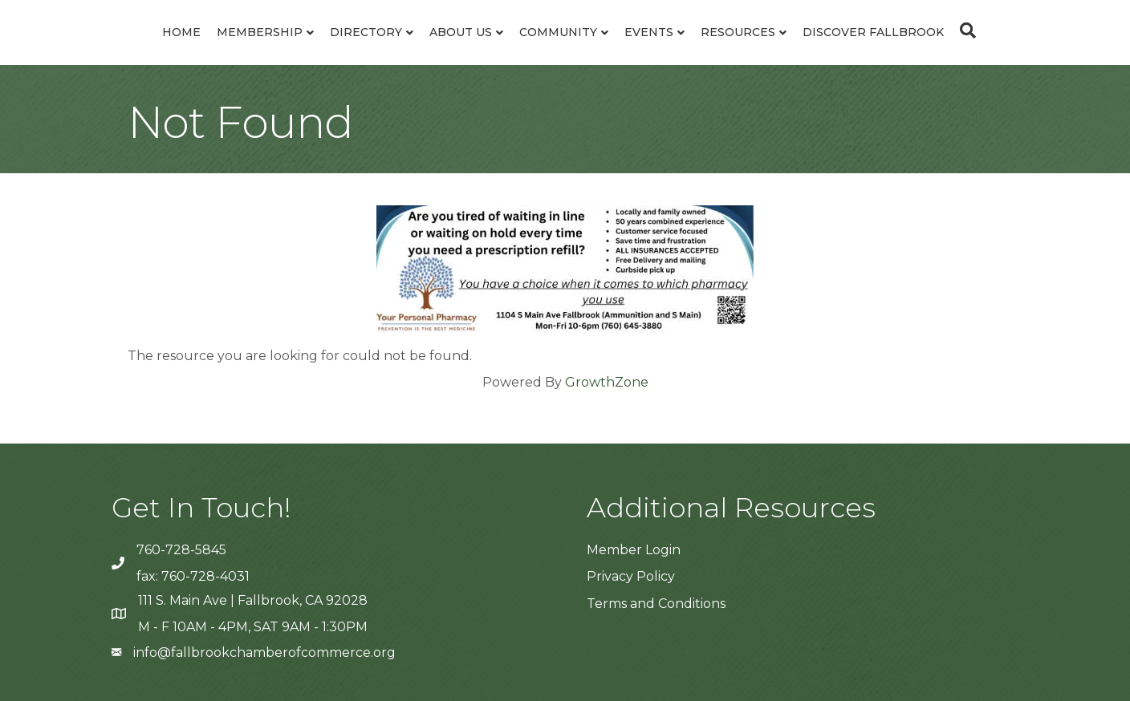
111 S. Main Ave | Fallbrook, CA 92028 (253, 600)
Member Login (634, 549)
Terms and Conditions (656, 603)
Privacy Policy (631, 576)
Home (181, 32)
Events (648, 32)
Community (558, 32)
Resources (738, 32)
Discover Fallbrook (873, 32)
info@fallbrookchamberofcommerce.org (264, 652)
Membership (260, 32)
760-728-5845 (181, 549)
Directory (366, 32)
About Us (460, 32)
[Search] (964, 30)
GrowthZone (606, 382)
